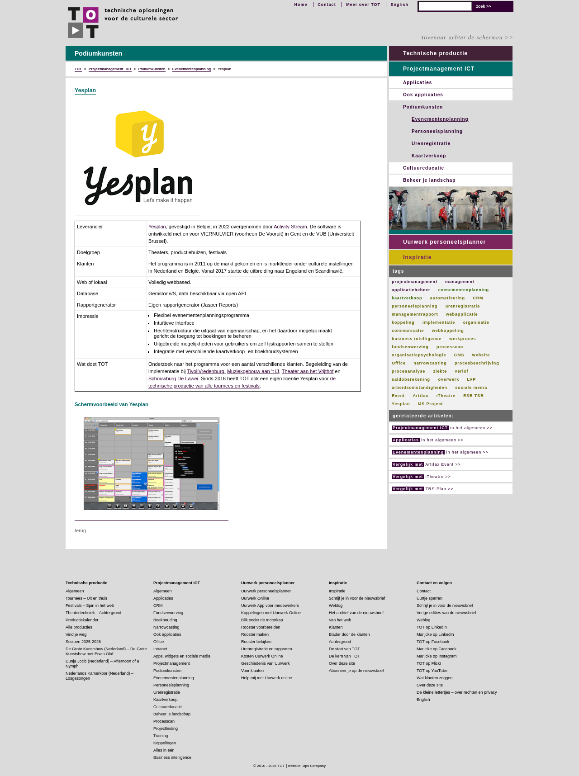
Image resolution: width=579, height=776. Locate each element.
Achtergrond (340, 641)
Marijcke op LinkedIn (435, 634)
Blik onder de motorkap (262, 620)
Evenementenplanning (440, 119)
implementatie (438, 322)
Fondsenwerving (168, 612)
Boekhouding (165, 620)
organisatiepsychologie (419, 355)
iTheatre (446, 395)
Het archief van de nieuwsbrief (356, 612)
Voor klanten (252, 670)
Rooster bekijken (256, 641)
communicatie (408, 330)
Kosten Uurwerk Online (262, 656)
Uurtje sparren (429, 598)
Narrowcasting (166, 627)
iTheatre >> (421, 476)
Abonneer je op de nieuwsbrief (356, 670)
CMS (459, 355)
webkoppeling (448, 330)
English (399, 4)
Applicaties (417, 82)
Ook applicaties (423, 94)
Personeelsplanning (437, 131)
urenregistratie (463, 306)
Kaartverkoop (429, 155)
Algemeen (75, 591)
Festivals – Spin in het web (90, 605)
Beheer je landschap (429, 180)
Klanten (336, 627)
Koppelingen (164, 743)
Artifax (420, 395)
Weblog (335, 605)
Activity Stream (290, 226)
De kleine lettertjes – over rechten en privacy (457, 692)
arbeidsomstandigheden (419, 387)
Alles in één (164, 750)
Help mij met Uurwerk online (266, 678)
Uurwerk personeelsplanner (444, 242)
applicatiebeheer (411, 290)
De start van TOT (344, 649)
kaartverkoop (407, 298)
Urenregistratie (431, 143)
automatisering (447, 298)
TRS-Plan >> (422, 489)
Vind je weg (76, 634)
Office (399, 363)
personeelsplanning (414, 306)
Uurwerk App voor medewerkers (270, 605)
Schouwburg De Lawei (173, 378)
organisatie (476, 322)
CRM (478, 298)
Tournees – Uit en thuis (86, 598)
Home (301, 4)
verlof (461, 371)
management (460, 281)
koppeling (403, 322)
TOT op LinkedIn (432, 627)
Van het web (340, 620)
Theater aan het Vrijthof (308, 371)
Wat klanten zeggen (434, 678)
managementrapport (415, 314)
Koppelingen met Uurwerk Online (271, 612)
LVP (471, 379)
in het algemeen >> (442, 428)
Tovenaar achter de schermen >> (467, 37)
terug (80, 530)
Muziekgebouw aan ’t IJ (253, 371)
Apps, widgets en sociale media (181, 656)
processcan (450, 347)
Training (160, 735)
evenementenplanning (463, 290)
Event (398, 395)
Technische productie (435, 53)
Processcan (164, 721)
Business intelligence (172, 757)
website (481, 355)
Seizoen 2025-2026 (83, 641)
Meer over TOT (363, 4)
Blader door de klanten (349, 634)
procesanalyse (408, 371)
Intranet (160, 649)
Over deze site (342, 663)
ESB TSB (473, 395)
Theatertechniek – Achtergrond (93, 612)
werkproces (462, 338)
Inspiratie (417, 257)
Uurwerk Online (255, 598)
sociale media (471, 387)
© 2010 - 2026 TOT (269, 766)
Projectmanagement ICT (439, 69)
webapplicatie (462, 314)
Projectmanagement (171, 663)
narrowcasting (429, 363)
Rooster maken (255, 634)
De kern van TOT (344, 656)
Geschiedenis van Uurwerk (265, 663)
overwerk (448, 379)
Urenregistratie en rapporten (266, 649)
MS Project (430, 404)
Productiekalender (82, 620)
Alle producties (79, 627)
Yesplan (85, 90)
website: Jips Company (307, 766)
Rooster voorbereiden (260, 627)
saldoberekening (411, 379)
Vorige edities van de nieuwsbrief (446, 612)
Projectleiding (165, 728)
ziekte (440, 371)
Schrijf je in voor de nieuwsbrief (357, 598)
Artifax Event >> (426, 464)
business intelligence (416, 338)
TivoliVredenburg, (206, 371)
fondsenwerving (410, 347)
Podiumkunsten (423, 106)
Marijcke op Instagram (437, 656)
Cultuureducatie (423, 168)
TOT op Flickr (429, 663)
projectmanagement (414, 281)
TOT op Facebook (433, 641)
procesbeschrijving (477, 363)
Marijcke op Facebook (436, 649)
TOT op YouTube (432, 670)
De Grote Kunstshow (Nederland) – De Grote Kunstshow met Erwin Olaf (106, 651)
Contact (327, 4)
